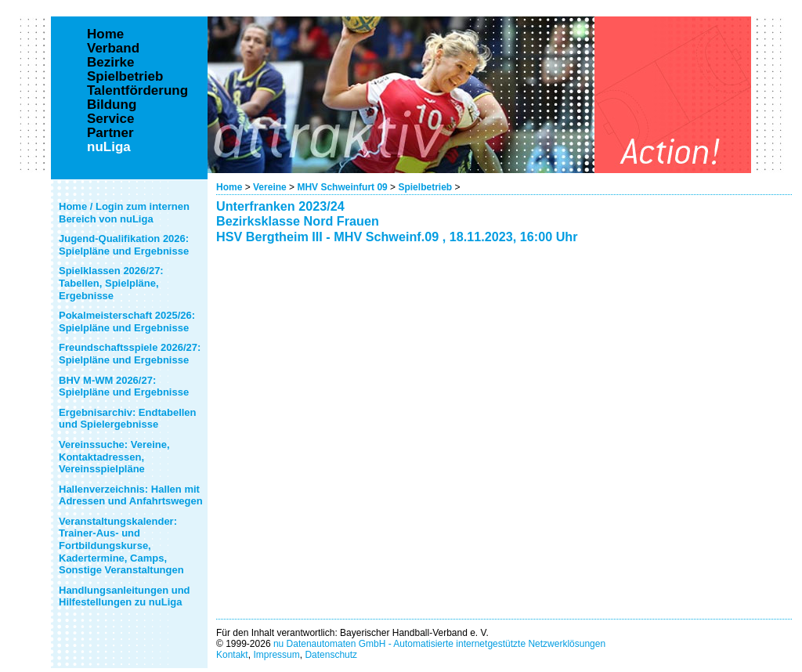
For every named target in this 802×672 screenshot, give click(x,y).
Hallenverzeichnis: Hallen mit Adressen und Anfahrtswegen (131, 495)
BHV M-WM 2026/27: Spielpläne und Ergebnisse (124, 386)
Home (229, 187)
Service (111, 119)
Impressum (276, 654)
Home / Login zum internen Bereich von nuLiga (124, 213)
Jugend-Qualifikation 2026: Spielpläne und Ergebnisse (124, 245)
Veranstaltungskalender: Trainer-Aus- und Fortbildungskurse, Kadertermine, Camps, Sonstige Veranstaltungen (121, 545)
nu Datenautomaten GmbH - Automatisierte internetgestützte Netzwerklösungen (439, 643)
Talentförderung (137, 91)
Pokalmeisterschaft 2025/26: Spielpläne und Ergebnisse (127, 321)
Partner (110, 133)
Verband (113, 49)
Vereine (270, 187)
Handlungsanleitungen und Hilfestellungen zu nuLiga (124, 596)
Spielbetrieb (425, 187)
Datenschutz (331, 654)
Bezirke (110, 63)
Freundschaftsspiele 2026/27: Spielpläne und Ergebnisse (129, 353)
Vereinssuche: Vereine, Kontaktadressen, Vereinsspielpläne (114, 457)
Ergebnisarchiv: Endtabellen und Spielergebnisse (128, 418)
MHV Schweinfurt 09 (343, 187)
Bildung (111, 105)
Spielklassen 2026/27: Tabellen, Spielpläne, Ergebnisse (111, 283)
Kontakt (232, 654)
